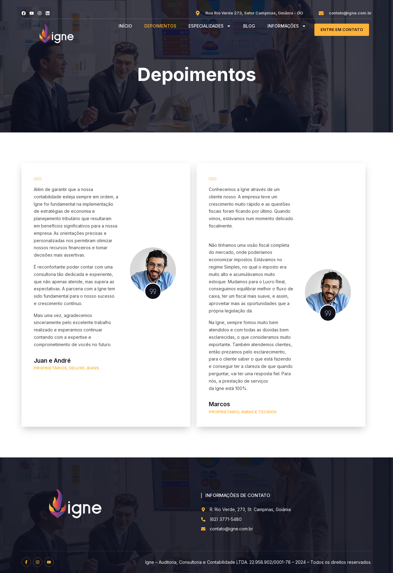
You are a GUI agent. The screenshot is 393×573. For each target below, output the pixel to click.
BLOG (249, 26)
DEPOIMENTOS (160, 26)
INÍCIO (125, 26)
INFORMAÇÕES (286, 26)
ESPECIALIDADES (210, 26)
